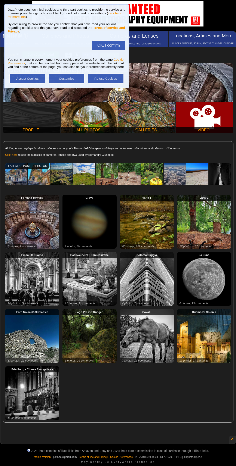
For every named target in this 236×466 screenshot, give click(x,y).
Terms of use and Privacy (93, 457)
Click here (11, 154)
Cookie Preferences (121, 457)
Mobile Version (42, 457)
